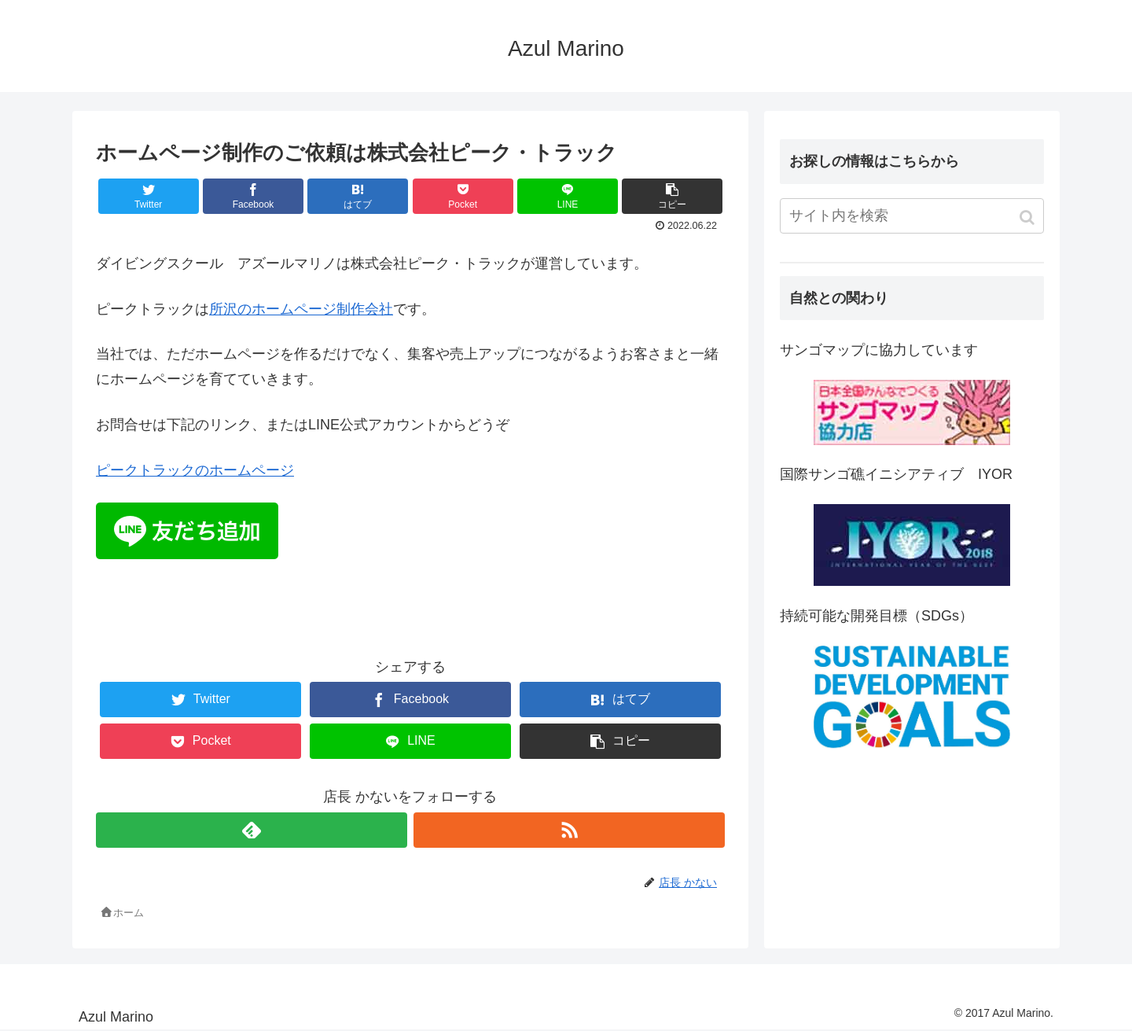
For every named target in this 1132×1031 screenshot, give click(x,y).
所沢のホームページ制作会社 (301, 309)
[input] (912, 216)
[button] (1028, 217)
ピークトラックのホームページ (195, 470)
